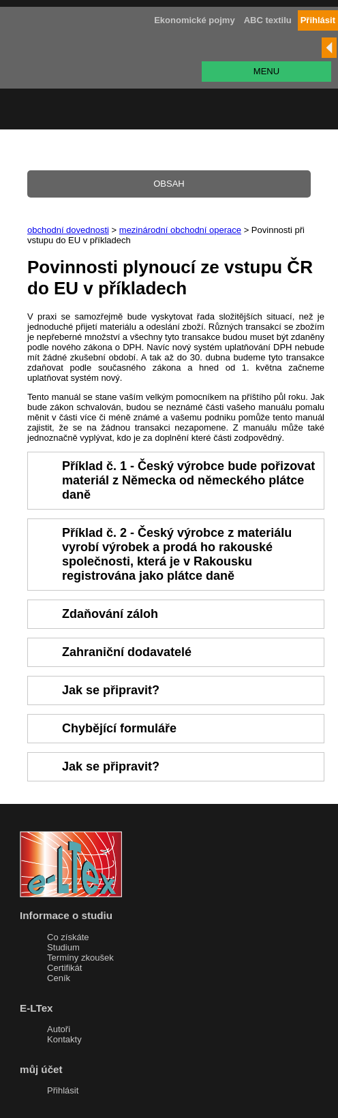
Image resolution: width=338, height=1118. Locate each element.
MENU (266, 71)
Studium (63, 947)
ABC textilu (268, 20)
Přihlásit (62, 1090)
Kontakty (64, 1039)
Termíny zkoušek (80, 957)
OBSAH (169, 183)
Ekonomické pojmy (194, 20)
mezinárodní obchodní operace (180, 230)
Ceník (58, 978)
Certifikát (64, 968)
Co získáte (68, 937)
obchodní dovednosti (68, 230)
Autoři (58, 1029)
